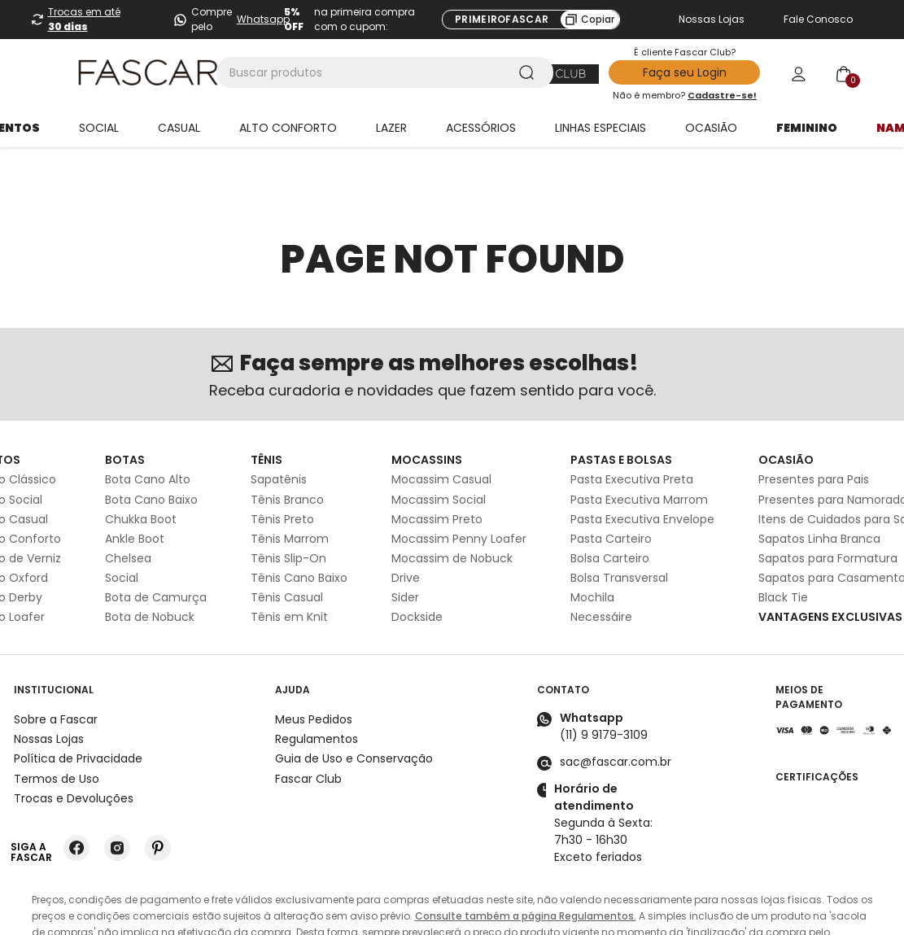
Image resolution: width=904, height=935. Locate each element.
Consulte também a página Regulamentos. (525, 872)
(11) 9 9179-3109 (604, 691)
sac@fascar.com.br (615, 718)
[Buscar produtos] (529, 72)
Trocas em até (84, 19)
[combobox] (384, 72)
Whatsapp (263, 19)
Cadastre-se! (722, 95)
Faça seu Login (685, 72)
